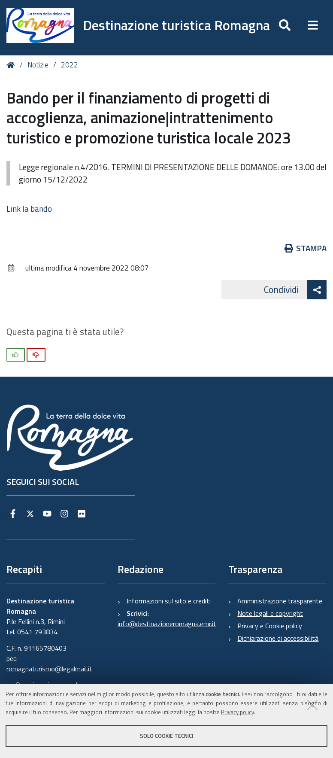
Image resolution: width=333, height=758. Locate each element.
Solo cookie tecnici (166, 735)
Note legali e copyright (270, 613)
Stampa (306, 248)
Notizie (37, 64)
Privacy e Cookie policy (269, 626)
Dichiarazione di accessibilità (277, 638)
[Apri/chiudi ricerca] (284, 25)
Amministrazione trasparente (279, 601)
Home (12, 65)
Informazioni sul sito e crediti (169, 601)
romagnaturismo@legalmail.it (49, 669)
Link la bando (29, 208)
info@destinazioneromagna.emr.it (167, 623)
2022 (69, 64)
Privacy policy (237, 712)
